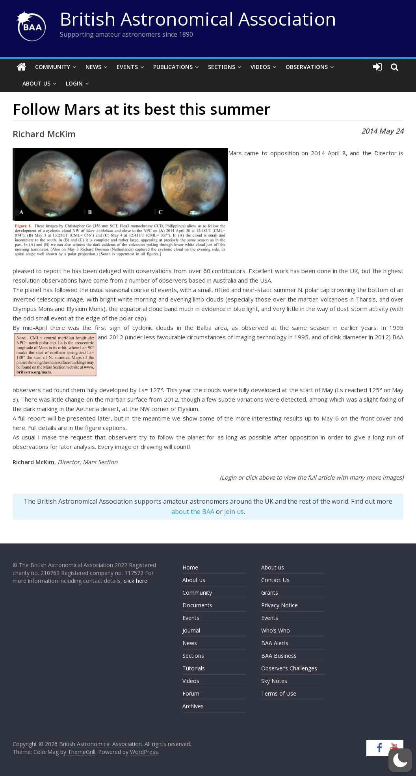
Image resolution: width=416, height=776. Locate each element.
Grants (269, 592)
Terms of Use (278, 693)
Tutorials (193, 668)
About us (193, 580)
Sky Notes (274, 681)
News (93, 67)
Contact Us (275, 580)
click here (135, 580)
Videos (260, 67)
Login (74, 83)
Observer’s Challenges (289, 668)
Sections (221, 67)
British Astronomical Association (198, 18)
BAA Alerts (274, 643)
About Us (36, 83)
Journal (191, 630)
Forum (190, 693)
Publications (173, 67)
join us (234, 511)
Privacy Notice (279, 605)
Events (127, 67)
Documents (197, 605)
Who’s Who (275, 630)
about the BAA (192, 511)
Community (52, 67)
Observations (307, 67)
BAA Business (279, 655)
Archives (193, 706)
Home (190, 567)
